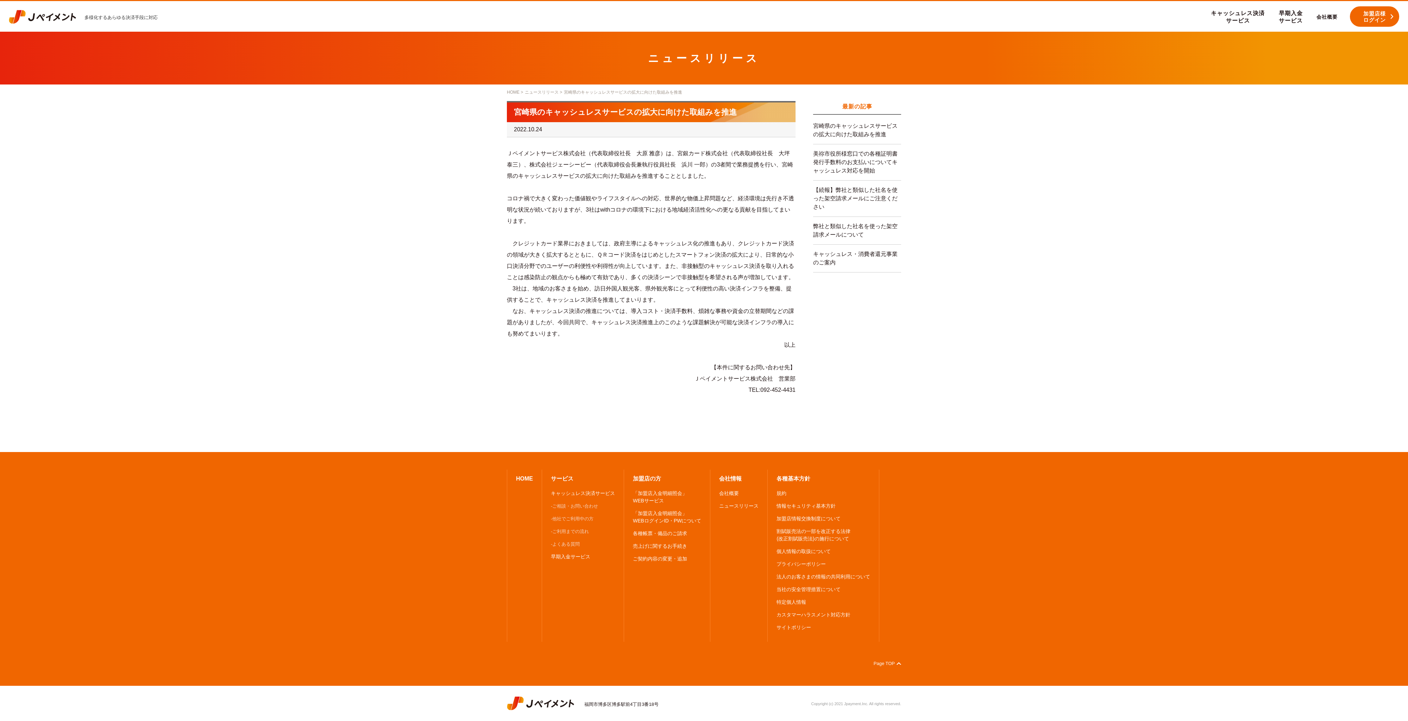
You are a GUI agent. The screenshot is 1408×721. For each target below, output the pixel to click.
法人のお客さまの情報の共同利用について (823, 576)
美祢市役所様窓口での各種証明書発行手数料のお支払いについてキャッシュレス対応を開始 (855, 162)
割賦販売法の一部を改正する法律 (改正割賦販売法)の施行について (813, 534)
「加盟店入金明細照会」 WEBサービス (660, 496)
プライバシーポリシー (801, 564)
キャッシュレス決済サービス (583, 493)
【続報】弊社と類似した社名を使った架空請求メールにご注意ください (855, 198)
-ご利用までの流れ (570, 531)
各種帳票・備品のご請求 (660, 533)
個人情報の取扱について (804, 551)
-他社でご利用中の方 (572, 518)
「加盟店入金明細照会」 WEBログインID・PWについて (667, 516)
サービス (562, 479)
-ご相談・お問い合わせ (574, 506)
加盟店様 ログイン (1374, 17)
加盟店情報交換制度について (809, 518)
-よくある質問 (565, 544)
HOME (513, 92)
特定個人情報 (791, 602)
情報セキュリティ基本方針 (806, 506)
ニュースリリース (542, 92)
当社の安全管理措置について (809, 589)
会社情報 (730, 479)
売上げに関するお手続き (660, 546)
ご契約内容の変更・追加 (660, 559)
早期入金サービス (570, 556)
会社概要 (729, 493)
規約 (781, 493)
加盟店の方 (647, 479)
